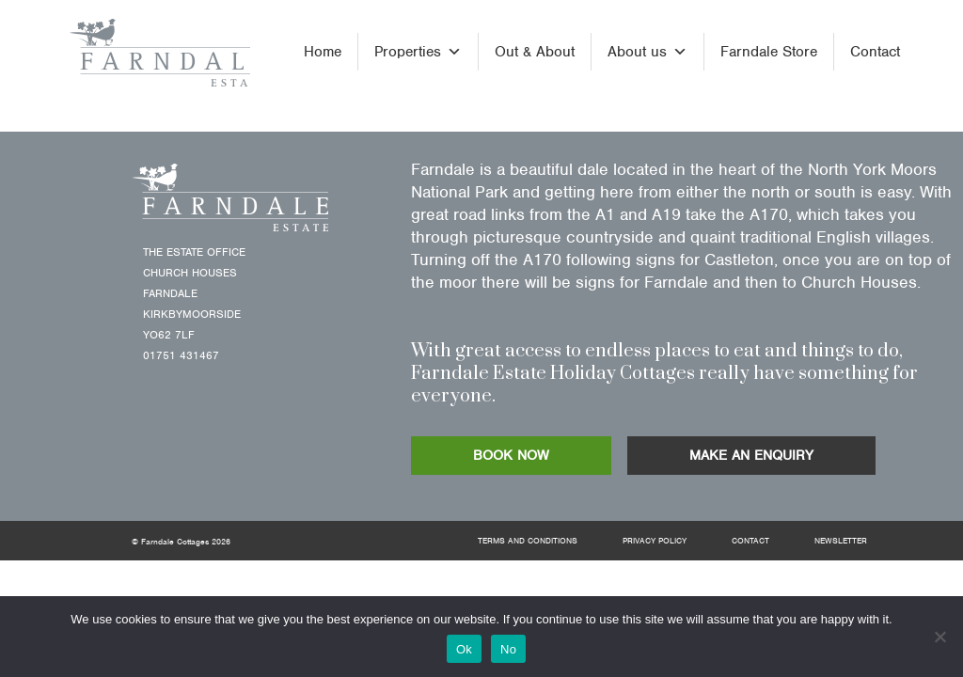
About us (647, 51)
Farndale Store (768, 51)
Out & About (535, 51)
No (508, 649)
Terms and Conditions (527, 540)
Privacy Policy (655, 540)
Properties (418, 51)
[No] (939, 636)
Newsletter (840, 540)
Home (322, 51)
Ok (464, 649)
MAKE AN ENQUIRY (751, 455)
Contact (875, 51)
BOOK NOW (511, 455)
